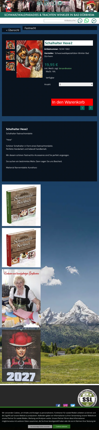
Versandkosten (65, 68)
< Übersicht (12, 30)
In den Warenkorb (68, 102)
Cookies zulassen (61, 426)
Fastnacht (30, 28)
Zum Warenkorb (94, 19)
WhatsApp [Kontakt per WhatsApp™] (86, 19)
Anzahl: (47, 84)
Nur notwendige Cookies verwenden (40, 426)
